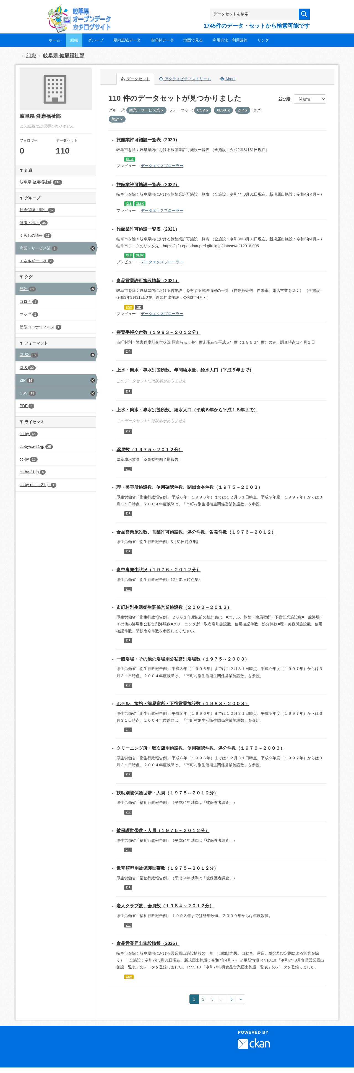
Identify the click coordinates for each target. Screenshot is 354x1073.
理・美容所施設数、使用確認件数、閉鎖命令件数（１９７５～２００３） (189, 487)
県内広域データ (126, 40)
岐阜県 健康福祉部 (63, 55)
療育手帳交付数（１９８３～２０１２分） (158, 332)
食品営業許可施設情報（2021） (147, 280)
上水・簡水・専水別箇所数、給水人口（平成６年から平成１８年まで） (187, 409)
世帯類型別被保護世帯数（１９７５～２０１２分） (167, 868)
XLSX (129, 159)
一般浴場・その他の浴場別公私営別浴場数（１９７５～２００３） (182, 659)
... (222, 999)
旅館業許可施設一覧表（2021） (147, 229)
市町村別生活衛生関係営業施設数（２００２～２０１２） (173, 607)
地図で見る (193, 40)
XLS (128, 204)
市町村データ (162, 40)
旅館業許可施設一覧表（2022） (147, 184)
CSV (129, 307)
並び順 (284, 99)
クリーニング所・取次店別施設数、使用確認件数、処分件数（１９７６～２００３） (200, 748)
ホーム (54, 40)
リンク (263, 40)
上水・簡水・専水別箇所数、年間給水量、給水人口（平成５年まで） (185, 370)
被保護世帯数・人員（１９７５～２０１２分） (162, 830)
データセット (135, 79)
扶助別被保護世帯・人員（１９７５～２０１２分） (167, 793)
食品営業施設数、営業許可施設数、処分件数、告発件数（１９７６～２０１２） (196, 532)
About (228, 79)
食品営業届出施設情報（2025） (147, 943)
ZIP (138, 307)
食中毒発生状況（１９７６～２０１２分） (158, 569)
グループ (95, 40)
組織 (74, 40)
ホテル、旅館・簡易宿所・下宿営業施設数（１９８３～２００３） (182, 703)
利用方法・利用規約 (230, 40)
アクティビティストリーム (185, 79)
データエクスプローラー (162, 165)
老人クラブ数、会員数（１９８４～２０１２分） (165, 905)
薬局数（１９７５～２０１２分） (149, 449)
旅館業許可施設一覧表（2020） (147, 139)
